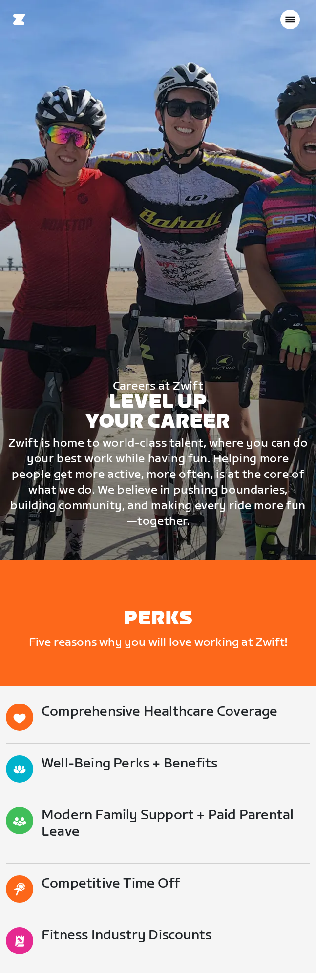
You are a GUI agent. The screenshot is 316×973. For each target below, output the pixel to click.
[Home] (19, 19)
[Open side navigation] (290, 19)
